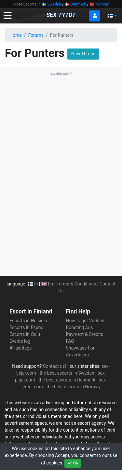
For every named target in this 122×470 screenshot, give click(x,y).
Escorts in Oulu (24, 334)
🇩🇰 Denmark (75, 4)
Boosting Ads (79, 327)
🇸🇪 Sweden (51, 4)
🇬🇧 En (47, 283)
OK (72, 463)
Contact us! (54, 366)
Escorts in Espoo (26, 327)
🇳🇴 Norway (99, 4)
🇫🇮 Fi (32, 283)
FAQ (70, 341)
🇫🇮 (112, 15)
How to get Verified (85, 320)
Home (15, 35)
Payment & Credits (84, 334)
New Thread (83, 53)
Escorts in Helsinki (28, 320)
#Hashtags (20, 348)
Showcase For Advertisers (80, 351)
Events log (19, 341)
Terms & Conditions (76, 283)
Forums (36, 35)
